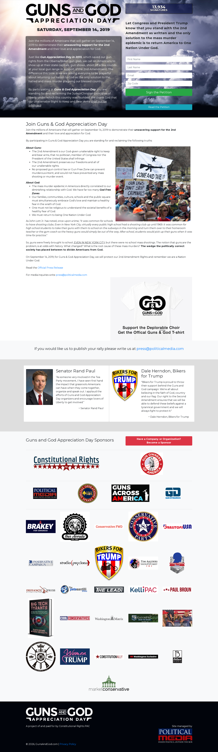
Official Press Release (50, 267)
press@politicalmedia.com (71, 274)
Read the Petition (158, 107)
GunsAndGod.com (73, 14)
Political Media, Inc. (175, 735)
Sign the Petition (159, 92)
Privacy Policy (68, 744)
